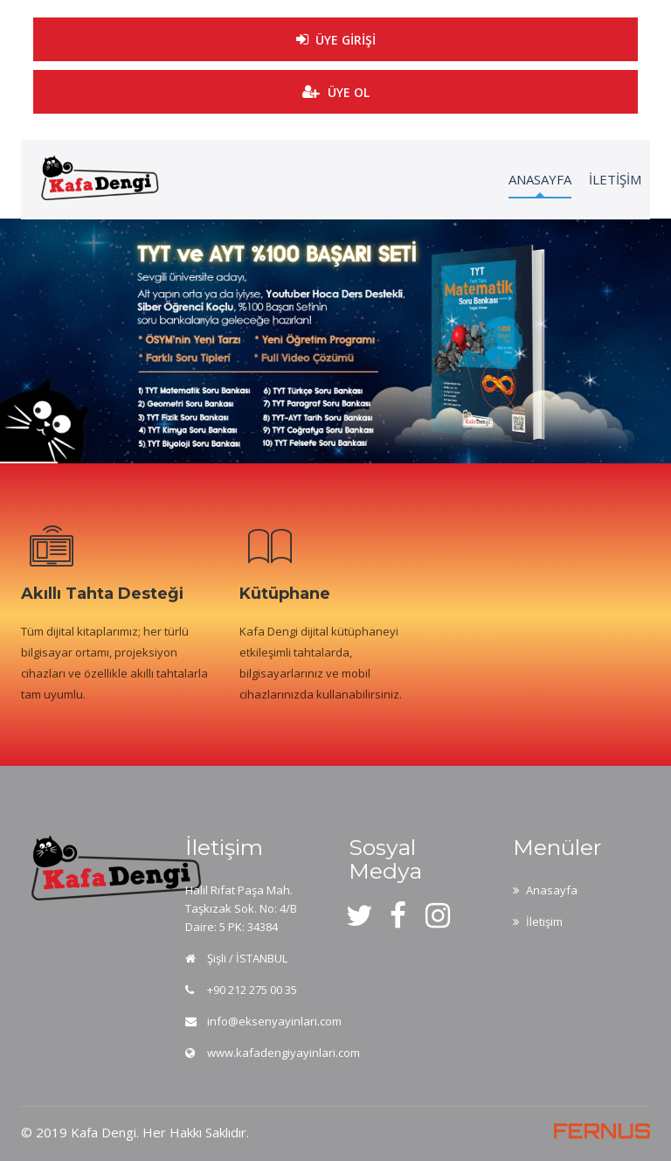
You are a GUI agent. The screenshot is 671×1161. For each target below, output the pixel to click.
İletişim (544, 921)
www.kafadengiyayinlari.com (283, 1052)
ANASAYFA (539, 179)
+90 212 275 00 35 (252, 990)
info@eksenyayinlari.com (274, 1021)
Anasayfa (552, 890)
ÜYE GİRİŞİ (336, 33)
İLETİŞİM (615, 179)
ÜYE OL (336, 92)
